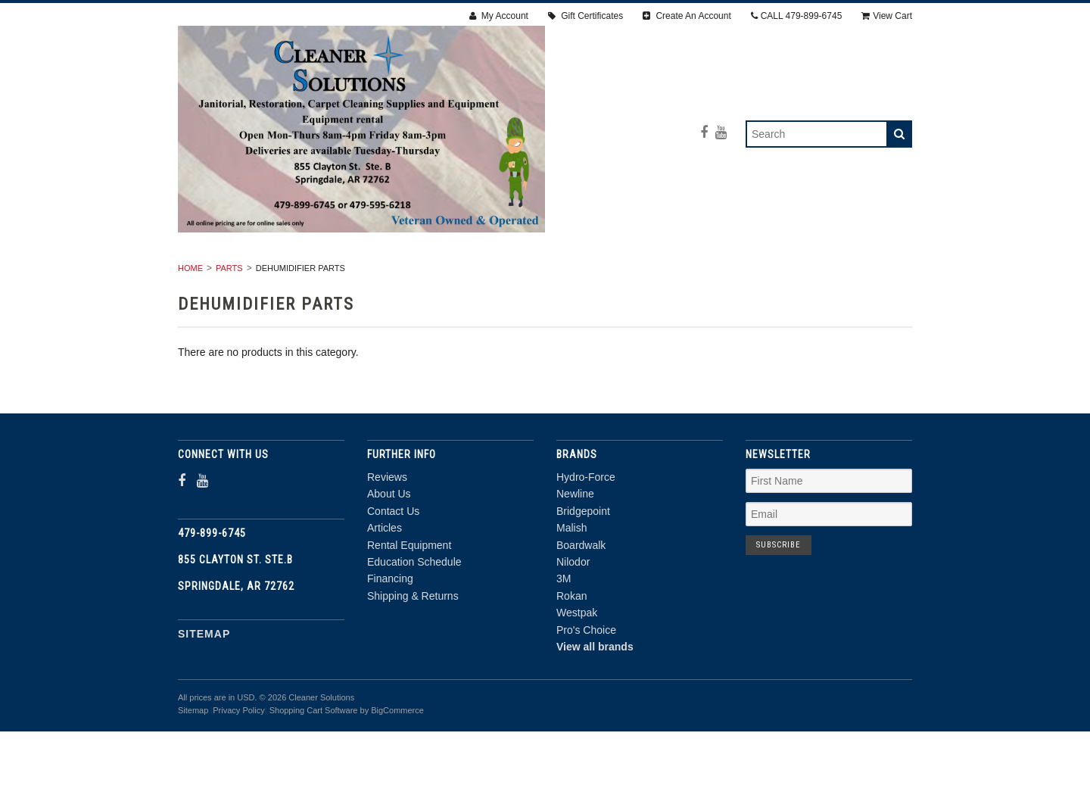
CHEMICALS (624, 291)
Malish (571, 585)
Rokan (571, 653)
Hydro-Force (585, 535)
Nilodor (573, 619)
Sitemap (204, 691)
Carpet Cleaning (539, 275)
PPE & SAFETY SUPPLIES (436, 291)
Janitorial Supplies (674, 275)
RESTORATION (426, 275)
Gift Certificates (585, 16)
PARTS (547, 291)
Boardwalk (581, 602)
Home (190, 325)
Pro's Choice (586, 687)
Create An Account (687, 16)
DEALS (701, 291)
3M (563, 636)
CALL (796, 16)
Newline (575, 551)
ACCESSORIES (797, 275)
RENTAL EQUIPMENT (308, 275)
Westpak (576, 670)
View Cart (886, 16)
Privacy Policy (238, 767)
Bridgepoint (583, 569)
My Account (498, 16)
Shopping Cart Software (313, 767)
